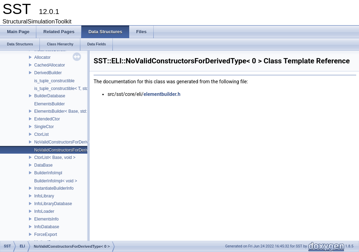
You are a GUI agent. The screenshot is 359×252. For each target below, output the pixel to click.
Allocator (42, 57)
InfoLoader (44, 211)
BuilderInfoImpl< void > (55, 180)
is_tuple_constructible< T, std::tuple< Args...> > (77, 88)
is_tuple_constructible (54, 80)
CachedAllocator (49, 65)
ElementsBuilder (49, 104)
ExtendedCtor (47, 119)
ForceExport (45, 234)
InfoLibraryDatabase (53, 203)
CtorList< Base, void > (54, 157)
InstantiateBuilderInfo (54, 188)
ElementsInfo (46, 219)
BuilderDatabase (49, 95)
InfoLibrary (44, 196)
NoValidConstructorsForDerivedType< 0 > (73, 150)
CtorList (41, 134)
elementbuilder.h (162, 94)
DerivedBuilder (48, 72)
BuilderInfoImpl (48, 172)
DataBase (43, 165)
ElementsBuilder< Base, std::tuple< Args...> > (76, 111)
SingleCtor (44, 126)
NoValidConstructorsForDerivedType (68, 142)
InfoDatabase (46, 226)
